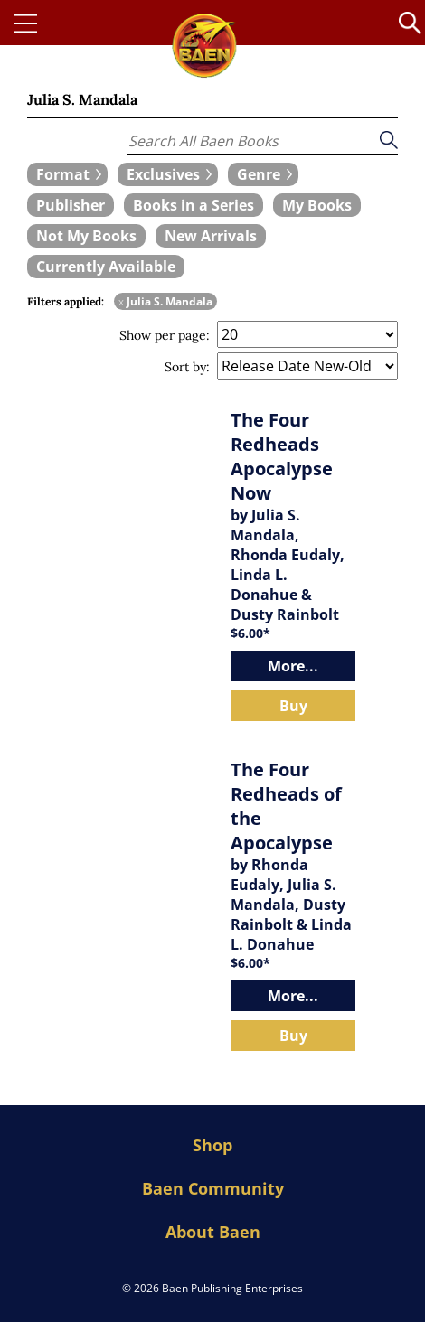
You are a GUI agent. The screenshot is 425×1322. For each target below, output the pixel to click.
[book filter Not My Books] (86, 236)
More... (293, 666)
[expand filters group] (67, 174)
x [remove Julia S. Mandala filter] (121, 301)
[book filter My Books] (317, 205)
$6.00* (250, 633)
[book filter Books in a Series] (193, 205)
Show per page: (164, 335)
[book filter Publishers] (70, 205)
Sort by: (187, 367)
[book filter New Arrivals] (211, 236)
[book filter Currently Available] (105, 266)
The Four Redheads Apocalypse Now (282, 456)
